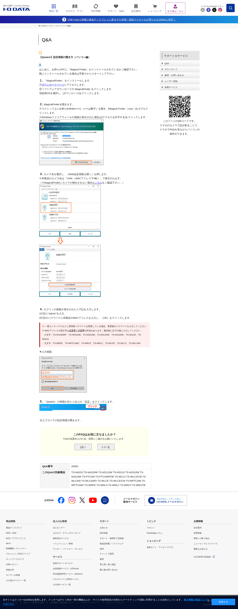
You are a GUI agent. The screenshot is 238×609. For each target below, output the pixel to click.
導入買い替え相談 (108, 564)
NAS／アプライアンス (16, 538)
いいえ (106, 447)
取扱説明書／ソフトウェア (112, 543)
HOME (43, 26)
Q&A (167, 63)
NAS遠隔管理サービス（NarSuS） (68, 574)
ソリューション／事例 (63, 543)
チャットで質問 (107, 554)
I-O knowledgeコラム (213, 6)
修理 (102, 559)
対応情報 (104, 533)
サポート (104, 521)
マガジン (151, 528)
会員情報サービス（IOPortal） (66, 568)
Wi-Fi (8, 543)
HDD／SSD (11, 533)
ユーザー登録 (171, 81)
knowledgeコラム (154, 533)
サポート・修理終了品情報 (112, 538)
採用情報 (198, 533)
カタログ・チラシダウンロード (67, 533)
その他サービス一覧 (62, 584)
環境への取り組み (202, 538)
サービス (57, 556)
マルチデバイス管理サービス (66, 579)
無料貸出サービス (61, 538)
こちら (98, 182)
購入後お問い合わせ (109, 570)
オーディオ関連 (13, 575)
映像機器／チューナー (16, 548)
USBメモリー (12, 564)
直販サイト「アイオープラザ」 (161, 547)
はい (83, 447)
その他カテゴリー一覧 (16, 580)
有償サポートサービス (63, 563)
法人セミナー (59, 528)
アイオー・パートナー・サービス (68, 549)
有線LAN (10, 570)
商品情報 (10, 521)
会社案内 (198, 528)
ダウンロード (171, 69)
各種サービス (171, 87)
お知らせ (104, 528)
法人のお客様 (60, 521)
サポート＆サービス (57, 26)
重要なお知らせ (201, 549)
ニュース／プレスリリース (206, 543)
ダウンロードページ (53, 84)
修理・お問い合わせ (174, 75)
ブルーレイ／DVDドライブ (18, 554)
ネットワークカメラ (15, 559)
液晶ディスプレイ (14, 528)
